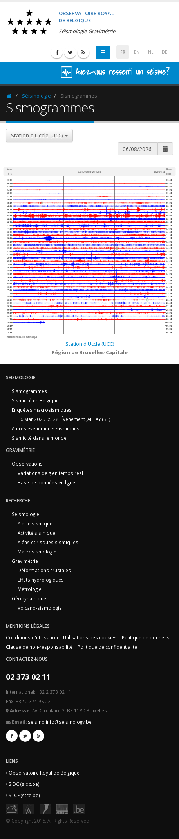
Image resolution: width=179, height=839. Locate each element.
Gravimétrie (25, 561)
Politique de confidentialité (107, 647)
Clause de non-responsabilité (39, 647)
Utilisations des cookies (90, 637)
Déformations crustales (44, 570)
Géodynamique (29, 598)
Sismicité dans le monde (39, 438)
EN (136, 52)
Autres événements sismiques (46, 428)
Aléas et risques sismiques (48, 542)
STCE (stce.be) (24, 795)
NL (150, 52)
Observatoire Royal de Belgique (44, 772)
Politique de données (146, 637)
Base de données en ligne (46, 482)
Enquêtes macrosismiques (42, 410)
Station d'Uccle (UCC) (89, 343)
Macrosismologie (37, 551)
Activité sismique (36, 533)
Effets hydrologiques (41, 580)
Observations (27, 464)
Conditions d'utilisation (32, 637)
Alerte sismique (35, 523)
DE (164, 52)
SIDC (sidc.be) (24, 784)
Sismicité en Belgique (35, 400)
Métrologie (30, 589)
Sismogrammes (29, 391)
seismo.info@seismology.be (60, 722)
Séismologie (36, 95)
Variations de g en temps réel (50, 473)
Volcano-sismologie (40, 608)
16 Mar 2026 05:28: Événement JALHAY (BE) (64, 419)
